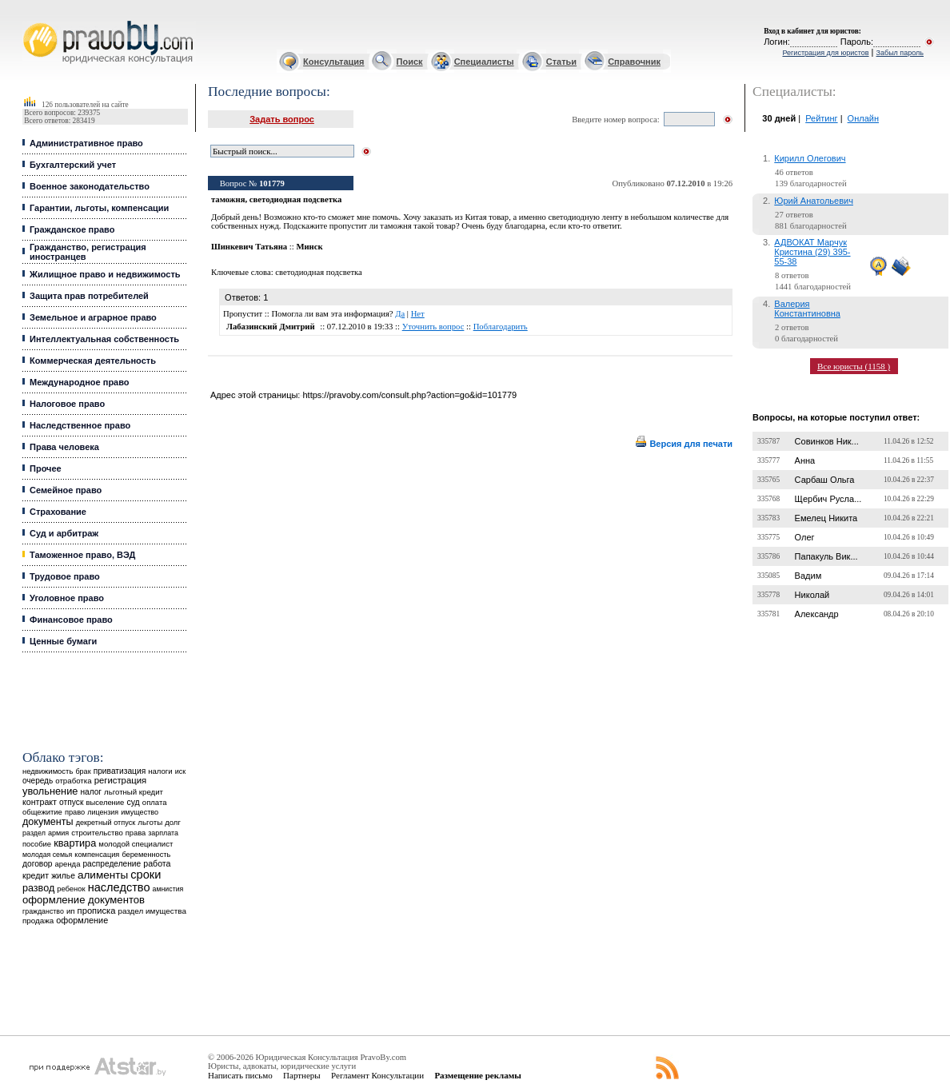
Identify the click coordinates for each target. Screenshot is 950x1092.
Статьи (561, 61)
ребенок (71, 888)
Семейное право (66, 490)
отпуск (71, 802)
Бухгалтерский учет (73, 164)
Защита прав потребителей (89, 296)
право (75, 812)
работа (156, 863)
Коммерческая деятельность (93, 360)
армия (58, 833)
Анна (805, 460)
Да (400, 313)
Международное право (80, 382)
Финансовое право (71, 619)
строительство (96, 832)
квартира (75, 843)
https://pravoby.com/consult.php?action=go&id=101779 (409, 395)
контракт (39, 802)
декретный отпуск (106, 823)
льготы (150, 822)
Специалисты (484, 61)
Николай (812, 595)
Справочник (634, 61)
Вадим (808, 575)
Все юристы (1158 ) (853, 366)
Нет (418, 313)
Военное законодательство (90, 186)
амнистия (168, 889)
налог (91, 791)
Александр (817, 614)
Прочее (46, 468)
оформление (82, 920)
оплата (154, 802)
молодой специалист (135, 843)
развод (38, 888)
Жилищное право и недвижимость (105, 274)
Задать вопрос (281, 119)
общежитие (42, 811)
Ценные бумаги (63, 641)
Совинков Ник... (827, 441)
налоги (160, 771)
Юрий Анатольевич (813, 200)
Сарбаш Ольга (825, 479)
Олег (805, 537)
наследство (119, 887)
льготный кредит (133, 791)
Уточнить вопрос (433, 326)
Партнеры (302, 1075)
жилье (63, 875)
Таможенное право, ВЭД (82, 555)
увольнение (50, 791)
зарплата (163, 833)
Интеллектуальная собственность (104, 339)
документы (48, 821)
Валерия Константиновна (807, 308)
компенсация (96, 855)
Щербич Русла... (828, 499)
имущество (139, 812)
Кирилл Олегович (809, 158)
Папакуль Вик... (826, 556)
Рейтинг (821, 118)
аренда (68, 863)
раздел (34, 833)
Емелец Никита (826, 518)
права (136, 833)
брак (82, 771)
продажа (38, 920)
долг (173, 822)
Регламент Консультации (377, 1075)
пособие (36, 844)
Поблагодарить (500, 326)
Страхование (58, 511)
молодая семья (47, 855)
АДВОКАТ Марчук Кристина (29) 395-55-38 (812, 251)
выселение (105, 802)
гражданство (43, 911)
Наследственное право (80, 425)
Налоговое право (67, 404)
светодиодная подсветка (318, 272)
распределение (111, 863)
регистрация (120, 780)
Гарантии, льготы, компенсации (99, 208)
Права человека (64, 447)
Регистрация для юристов (825, 53)
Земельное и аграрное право (93, 317)
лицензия (102, 812)
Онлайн (863, 118)
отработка (73, 780)
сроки (145, 874)
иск (180, 771)
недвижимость (47, 771)
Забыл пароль (900, 53)
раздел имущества (152, 911)
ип (70, 911)
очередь (37, 780)
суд (132, 802)
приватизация (120, 771)
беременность (146, 855)
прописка (97, 910)
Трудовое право (65, 576)
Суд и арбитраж (64, 533)
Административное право (86, 143)
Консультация (333, 61)
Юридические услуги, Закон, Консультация (30, 21)
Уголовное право (67, 598)
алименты (103, 875)
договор (37, 863)
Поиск (410, 61)
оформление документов (83, 900)
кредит (35, 875)
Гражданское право (72, 229)
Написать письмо (240, 1075)
